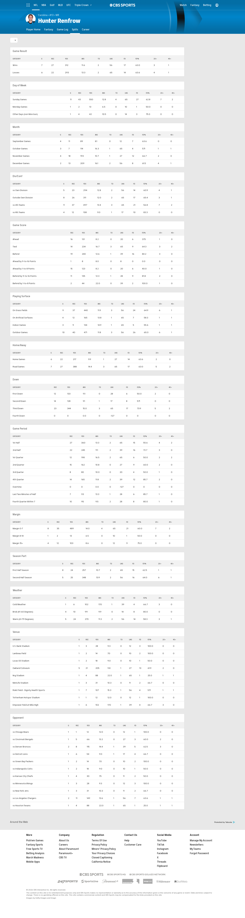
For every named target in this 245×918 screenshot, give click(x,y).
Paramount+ (66, 853)
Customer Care (132, 844)
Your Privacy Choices (103, 853)
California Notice (101, 861)
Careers (63, 844)
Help (126, 840)
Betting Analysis (35, 853)
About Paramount (69, 849)
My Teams (195, 849)
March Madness (35, 857)
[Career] (85, 29)
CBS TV (63, 857)
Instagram (163, 849)
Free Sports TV (34, 849)
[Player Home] (33, 29)
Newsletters (196, 844)
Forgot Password (199, 853)
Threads (161, 861)
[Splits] (75, 29)
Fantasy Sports (34, 844)
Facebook (162, 853)
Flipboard (162, 866)
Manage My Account (201, 840)
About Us (64, 840)
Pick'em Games (34, 840)
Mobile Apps (33, 861)
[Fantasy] (48, 29)
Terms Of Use (99, 840)
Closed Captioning (102, 857)
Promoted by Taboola (224, 822)
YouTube (162, 840)
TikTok (160, 844)
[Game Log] (62, 29)
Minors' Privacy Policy (104, 849)
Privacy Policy (99, 844)
